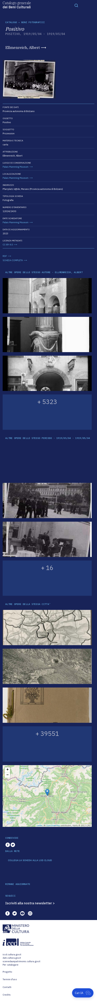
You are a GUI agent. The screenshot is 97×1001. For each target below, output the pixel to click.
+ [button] (7, 770)
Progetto (7, 971)
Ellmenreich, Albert (22, 47)
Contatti (7, 987)
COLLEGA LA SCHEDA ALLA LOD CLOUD (30, 860)
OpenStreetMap (53, 825)
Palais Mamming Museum (15, 166)
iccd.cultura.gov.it (12, 954)
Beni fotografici (33, 22)
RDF (5, 256)
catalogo (11, 22)
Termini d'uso (10, 979)
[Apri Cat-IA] (82, 992)
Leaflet (39, 825)
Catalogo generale (17, 5)
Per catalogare (10, 964)
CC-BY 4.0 (8, 244)
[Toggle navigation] (76, 5)
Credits (7, 994)
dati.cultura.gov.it (12, 957)
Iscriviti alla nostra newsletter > (30, 903)
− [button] (7, 775)
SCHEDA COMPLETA (13, 260)
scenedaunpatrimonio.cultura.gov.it (21, 961)
